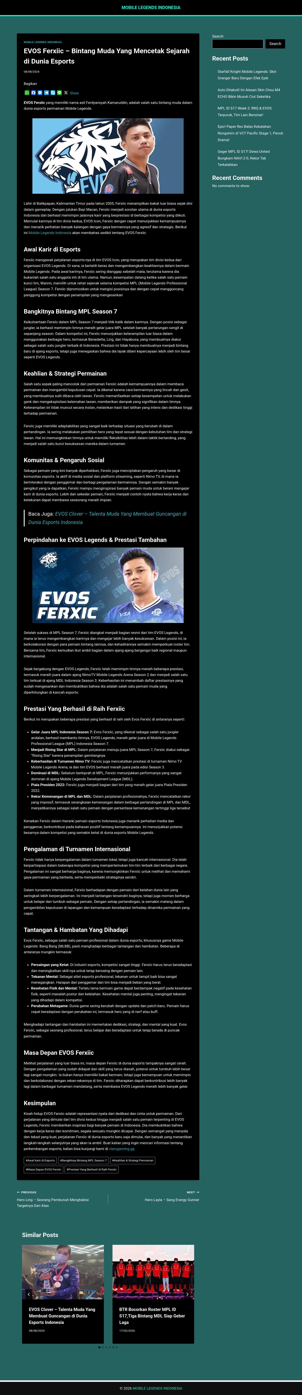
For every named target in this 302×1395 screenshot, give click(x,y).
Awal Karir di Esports (40, 1160)
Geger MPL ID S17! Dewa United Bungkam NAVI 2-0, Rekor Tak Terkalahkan (244, 158)
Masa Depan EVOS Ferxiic (43, 1169)
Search (217, 36)
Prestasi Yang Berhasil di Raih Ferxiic (91, 1169)
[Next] (187, 1294)
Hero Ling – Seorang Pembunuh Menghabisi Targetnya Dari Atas (60, 1198)
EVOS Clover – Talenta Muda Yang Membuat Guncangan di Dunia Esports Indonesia (62, 1316)
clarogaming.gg (121, 1149)
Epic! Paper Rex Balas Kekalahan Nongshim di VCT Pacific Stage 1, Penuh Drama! (250, 133)
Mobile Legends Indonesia (50, 233)
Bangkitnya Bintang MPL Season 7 (83, 1160)
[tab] (99, 1347)
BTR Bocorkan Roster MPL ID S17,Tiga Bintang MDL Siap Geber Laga (152, 1316)
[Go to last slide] (28, 1294)
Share (74, 93)
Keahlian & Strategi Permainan (132, 1160)
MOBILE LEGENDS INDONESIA (43, 42)
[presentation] (63, 1272)
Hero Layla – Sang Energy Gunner (155, 1195)
